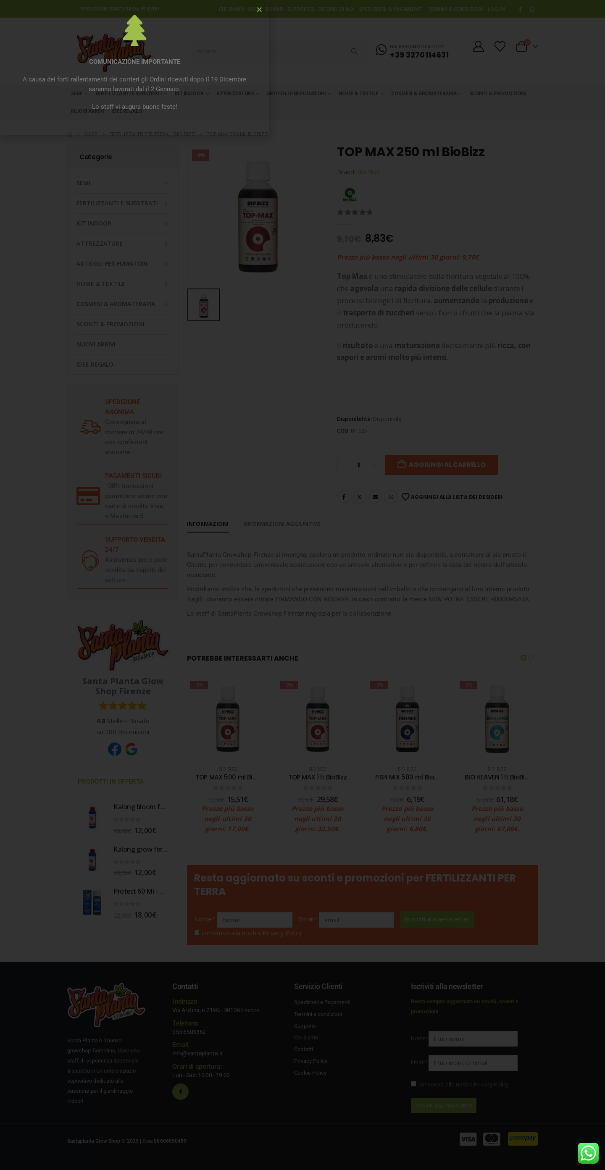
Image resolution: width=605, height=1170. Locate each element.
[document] (302, 585)
